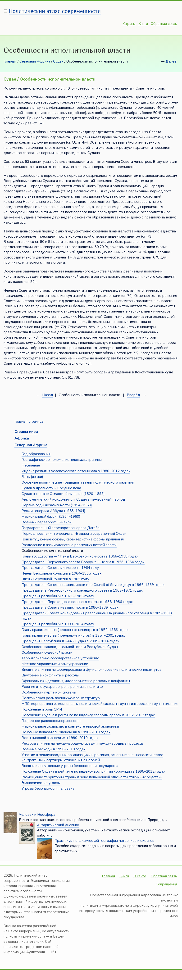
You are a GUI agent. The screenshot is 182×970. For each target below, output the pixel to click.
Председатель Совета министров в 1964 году (60, 567)
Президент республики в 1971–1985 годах (58, 596)
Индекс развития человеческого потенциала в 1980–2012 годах (76, 471)
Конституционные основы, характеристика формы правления (73, 539)
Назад (47, 395)
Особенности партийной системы (49, 692)
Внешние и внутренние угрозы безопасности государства (70, 765)
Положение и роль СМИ (42, 709)
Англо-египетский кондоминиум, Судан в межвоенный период (73, 499)
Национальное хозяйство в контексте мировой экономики (70, 726)
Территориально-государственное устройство (60, 658)
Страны (129, 23)
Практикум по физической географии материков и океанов (104, 840)
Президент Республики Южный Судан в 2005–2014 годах (70, 641)
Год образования (36, 454)
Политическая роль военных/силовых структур (61, 698)
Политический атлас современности (55, 11)
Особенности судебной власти (47, 652)
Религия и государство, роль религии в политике (62, 686)
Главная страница (29, 421)
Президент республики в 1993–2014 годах (58, 624)
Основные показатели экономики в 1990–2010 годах (66, 732)
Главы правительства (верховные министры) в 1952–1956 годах (75, 629)
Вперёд (133, 395)
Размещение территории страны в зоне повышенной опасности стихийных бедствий (92, 777)
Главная (10, 61)
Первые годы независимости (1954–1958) (57, 505)
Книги (143, 23)
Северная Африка (34, 61)
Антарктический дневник (58, 825)
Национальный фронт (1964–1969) (51, 516)
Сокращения (166, 884)
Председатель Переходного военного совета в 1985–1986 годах (77, 601)
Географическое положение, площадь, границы (62, 459)
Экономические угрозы (41, 782)
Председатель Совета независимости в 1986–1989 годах (70, 607)
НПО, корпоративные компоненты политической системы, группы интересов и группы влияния (100, 703)
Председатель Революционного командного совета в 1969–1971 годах (82, 590)
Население (31, 465)
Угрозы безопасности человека (48, 788)
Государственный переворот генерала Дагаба (61, 528)
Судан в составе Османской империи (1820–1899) (63, 493)
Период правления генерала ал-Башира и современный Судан (74, 533)
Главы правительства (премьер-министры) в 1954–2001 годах (73, 635)
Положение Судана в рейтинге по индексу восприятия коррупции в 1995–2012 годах (93, 771)
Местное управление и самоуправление (55, 664)
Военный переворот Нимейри (47, 522)
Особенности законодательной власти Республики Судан (70, 646)
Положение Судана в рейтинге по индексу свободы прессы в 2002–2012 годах (88, 715)
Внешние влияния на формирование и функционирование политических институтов (91, 669)
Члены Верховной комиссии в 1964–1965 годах (61, 573)
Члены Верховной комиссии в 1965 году (55, 579)
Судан (58, 61)
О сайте (139, 876)
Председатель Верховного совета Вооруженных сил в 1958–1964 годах (83, 562)
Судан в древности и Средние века (51, 488)
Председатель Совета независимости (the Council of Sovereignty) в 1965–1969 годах (93, 584)
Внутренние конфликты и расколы (50, 675)
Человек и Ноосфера (37, 814)
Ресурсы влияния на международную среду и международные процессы (83, 743)
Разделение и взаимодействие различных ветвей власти (69, 545)
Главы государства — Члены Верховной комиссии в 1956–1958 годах (80, 556)
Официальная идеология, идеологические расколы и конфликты (76, 681)
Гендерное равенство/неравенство (51, 720)
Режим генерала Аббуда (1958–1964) (53, 510)
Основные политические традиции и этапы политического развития (78, 482)
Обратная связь (164, 23)
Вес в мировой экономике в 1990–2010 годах (60, 737)
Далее (171, 61)
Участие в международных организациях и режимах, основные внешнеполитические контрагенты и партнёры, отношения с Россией (92, 757)
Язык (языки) (32, 476)
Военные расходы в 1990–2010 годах (54, 749)
